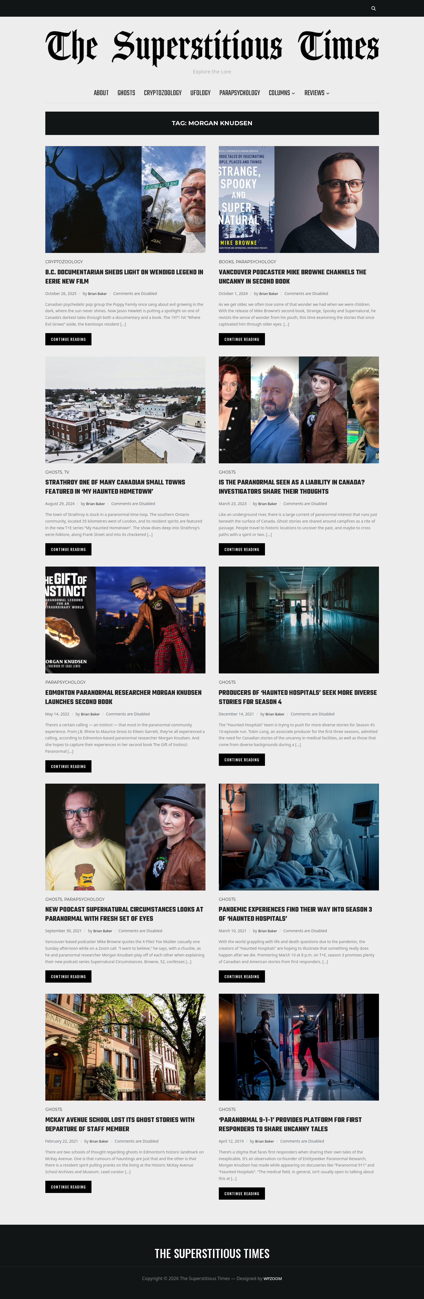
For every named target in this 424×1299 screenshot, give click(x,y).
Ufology (200, 93)
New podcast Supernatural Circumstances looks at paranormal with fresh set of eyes (123, 914)
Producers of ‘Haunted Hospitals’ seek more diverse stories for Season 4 (296, 697)
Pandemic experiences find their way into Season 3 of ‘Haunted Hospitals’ (291, 914)
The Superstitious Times (212, 1253)
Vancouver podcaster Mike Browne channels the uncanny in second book (298, 276)
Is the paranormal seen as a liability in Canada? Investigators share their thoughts (298, 487)
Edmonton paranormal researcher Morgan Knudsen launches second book (120, 697)
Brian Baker (99, 293)
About (101, 93)
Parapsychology (239, 93)
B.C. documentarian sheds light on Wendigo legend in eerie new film (120, 276)
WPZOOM (272, 1278)
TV (66, 472)
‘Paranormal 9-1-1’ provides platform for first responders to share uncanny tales (292, 1124)
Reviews (314, 93)
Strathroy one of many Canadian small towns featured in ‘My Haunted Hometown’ (120, 487)
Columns (279, 93)
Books (226, 261)
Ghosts (126, 93)
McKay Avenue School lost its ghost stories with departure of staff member (122, 1124)
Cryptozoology (163, 93)
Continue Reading (68, 339)
